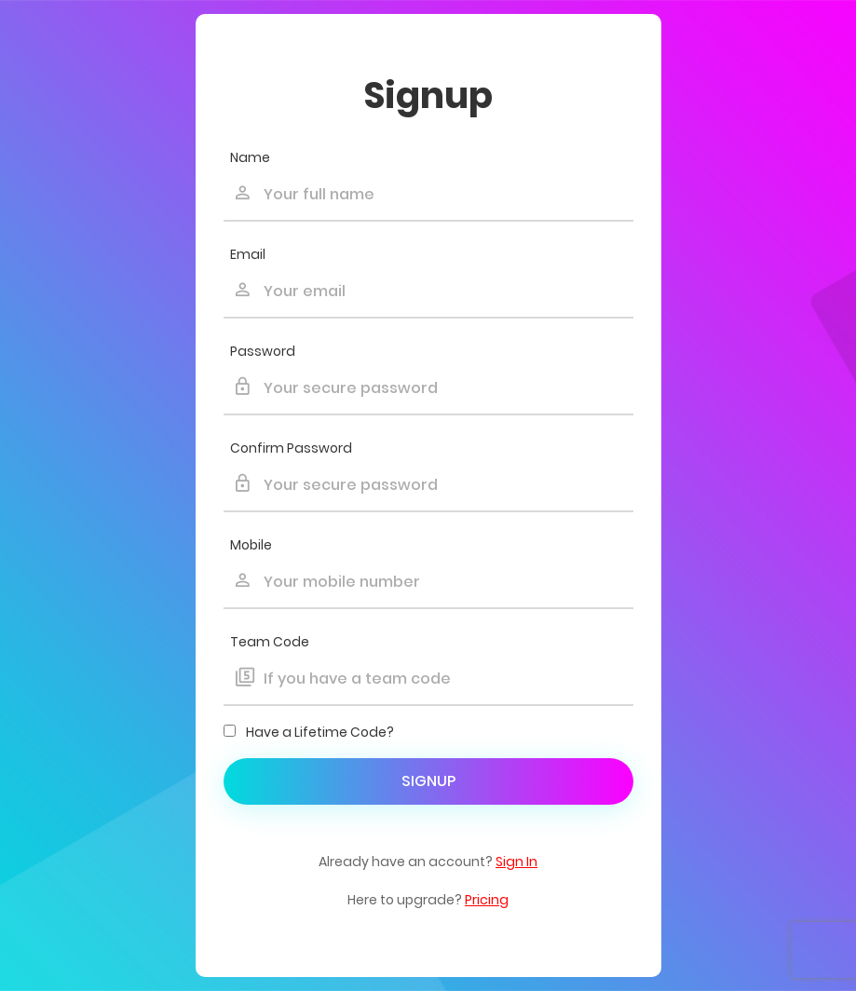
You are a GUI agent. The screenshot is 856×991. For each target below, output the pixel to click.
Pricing (487, 899)
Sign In (516, 861)
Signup (428, 781)
